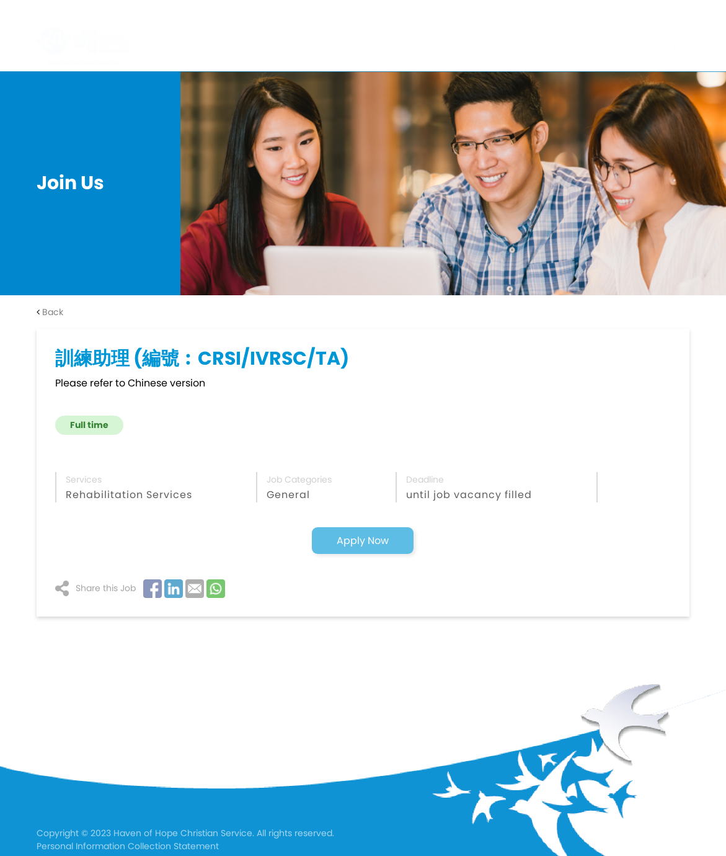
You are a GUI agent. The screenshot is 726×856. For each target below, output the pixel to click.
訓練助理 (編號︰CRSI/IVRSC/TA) (202, 359)
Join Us (672, 45)
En (660, 10)
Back (50, 312)
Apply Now (363, 540)
